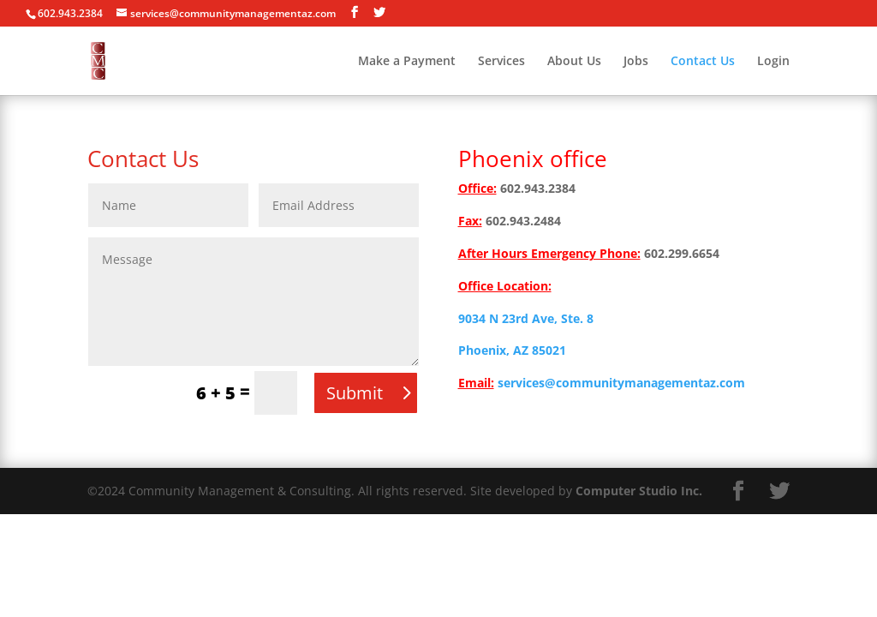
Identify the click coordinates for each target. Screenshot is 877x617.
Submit (354, 392)
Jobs (635, 62)
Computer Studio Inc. (639, 490)
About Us (574, 62)
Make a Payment (407, 62)
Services (501, 62)
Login (773, 62)
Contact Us (703, 62)
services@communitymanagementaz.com (621, 382)
